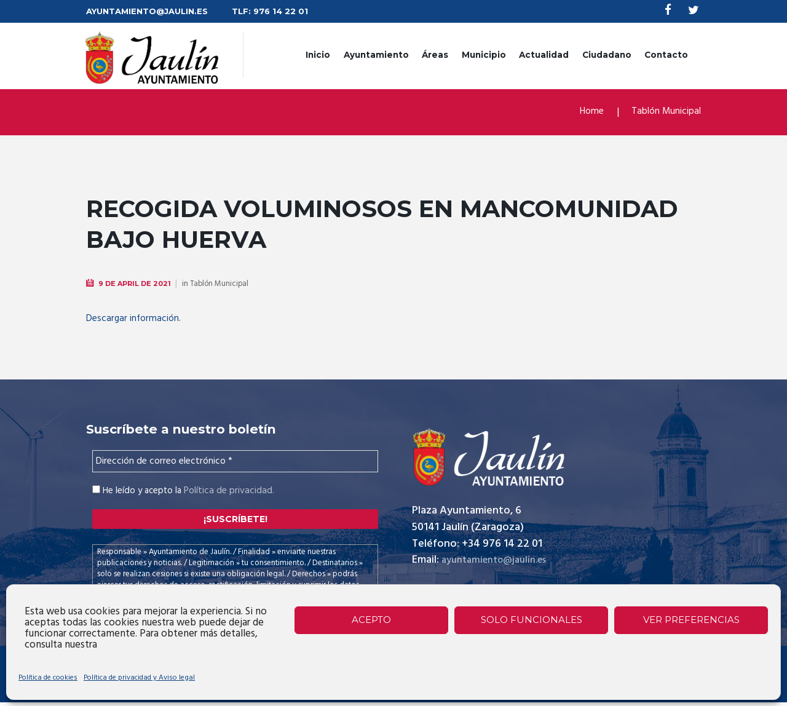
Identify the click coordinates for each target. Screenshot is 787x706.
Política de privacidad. (227, 491)
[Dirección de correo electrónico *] (235, 462)
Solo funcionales (531, 619)
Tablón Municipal (662, 113)
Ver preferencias (691, 619)
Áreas (435, 55)
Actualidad (544, 55)
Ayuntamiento (376, 55)
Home (582, 113)
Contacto (666, 55)
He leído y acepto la (181, 491)
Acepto (371, 619)
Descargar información (136, 319)
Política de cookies (47, 678)
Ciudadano (606, 55)
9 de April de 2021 (137, 284)
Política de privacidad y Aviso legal (139, 678)
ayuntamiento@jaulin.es (499, 562)
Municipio (484, 55)
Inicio (318, 55)
